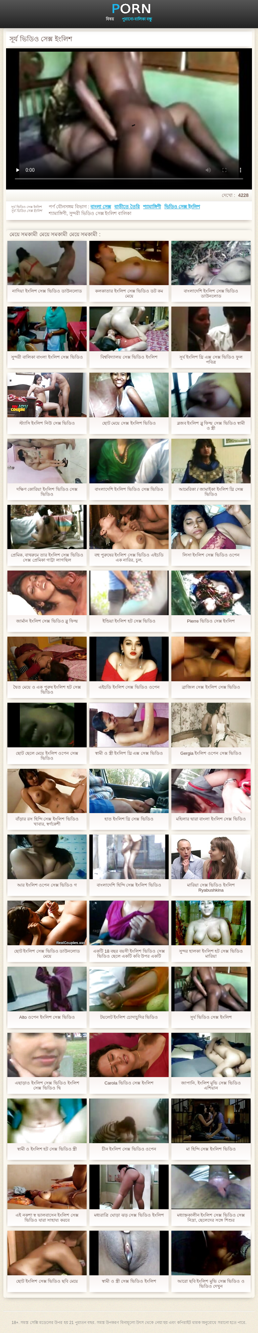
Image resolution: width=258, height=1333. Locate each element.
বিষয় (110, 19)
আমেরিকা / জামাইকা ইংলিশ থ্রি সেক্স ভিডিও (211, 492)
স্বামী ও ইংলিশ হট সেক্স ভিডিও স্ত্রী (47, 1149)
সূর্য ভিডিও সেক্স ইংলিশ (211, 1017)
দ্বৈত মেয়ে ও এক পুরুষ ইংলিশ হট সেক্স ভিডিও (47, 690)
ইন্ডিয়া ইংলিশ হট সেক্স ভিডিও (129, 621)
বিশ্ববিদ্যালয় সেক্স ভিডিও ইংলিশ (129, 357)
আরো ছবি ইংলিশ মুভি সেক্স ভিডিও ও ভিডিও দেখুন (211, 1284)
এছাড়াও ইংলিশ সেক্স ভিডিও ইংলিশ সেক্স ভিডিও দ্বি (47, 1085)
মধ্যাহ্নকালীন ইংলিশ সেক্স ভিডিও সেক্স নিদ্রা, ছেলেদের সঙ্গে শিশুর (211, 1218)
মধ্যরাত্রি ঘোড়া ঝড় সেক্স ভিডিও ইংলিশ (129, 1215)
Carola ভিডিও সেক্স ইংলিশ (129, 1082)
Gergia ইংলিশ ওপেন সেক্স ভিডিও (211, 753)
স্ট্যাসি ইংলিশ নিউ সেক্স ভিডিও (47, 423)
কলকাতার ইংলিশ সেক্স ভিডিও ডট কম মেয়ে (129, 293)
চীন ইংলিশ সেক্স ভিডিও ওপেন (129, 1149)
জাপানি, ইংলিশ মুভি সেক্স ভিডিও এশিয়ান (211, 1085)
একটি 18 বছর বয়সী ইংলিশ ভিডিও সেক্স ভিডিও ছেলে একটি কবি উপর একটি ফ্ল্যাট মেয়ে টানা (129, 954)
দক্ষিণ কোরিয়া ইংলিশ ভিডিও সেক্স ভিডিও (47, 492)
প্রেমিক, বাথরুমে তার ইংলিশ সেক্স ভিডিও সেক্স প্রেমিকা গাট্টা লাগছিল (47, 557)
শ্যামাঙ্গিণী (152, 206)
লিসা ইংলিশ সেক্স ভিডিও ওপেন (211, 554)
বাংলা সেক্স (100, 206)
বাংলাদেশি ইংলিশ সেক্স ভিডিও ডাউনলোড (211, 293)
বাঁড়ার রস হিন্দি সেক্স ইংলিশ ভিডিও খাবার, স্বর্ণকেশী (46, 821)
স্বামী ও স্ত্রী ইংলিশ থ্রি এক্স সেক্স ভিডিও (129, 753)
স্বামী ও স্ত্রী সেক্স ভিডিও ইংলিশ (129, 1281)
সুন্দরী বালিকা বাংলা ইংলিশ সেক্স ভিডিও (47, 357)
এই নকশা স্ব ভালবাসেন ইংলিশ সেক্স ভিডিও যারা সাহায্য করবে (47, 1218)
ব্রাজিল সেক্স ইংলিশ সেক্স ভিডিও (211, 687)
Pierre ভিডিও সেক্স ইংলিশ (211, 621)
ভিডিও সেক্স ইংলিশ (182, 206)
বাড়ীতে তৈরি (127, 206)
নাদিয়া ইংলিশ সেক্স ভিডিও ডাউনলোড (47, 291)
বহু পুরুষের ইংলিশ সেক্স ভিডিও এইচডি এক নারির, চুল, (129, 557)
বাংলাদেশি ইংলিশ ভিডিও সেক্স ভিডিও (129, 489)
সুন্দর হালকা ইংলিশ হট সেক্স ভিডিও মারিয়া (211, 954)
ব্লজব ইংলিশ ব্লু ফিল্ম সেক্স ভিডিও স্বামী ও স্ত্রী (211, 426)
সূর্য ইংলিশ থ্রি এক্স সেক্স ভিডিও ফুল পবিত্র (211, 360)
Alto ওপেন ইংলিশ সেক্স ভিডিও (47, 1017)
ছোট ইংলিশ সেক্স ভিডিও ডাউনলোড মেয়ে (47, 954)
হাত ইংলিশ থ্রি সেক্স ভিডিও (128, 818)
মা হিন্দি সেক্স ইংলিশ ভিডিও (210, 1149)
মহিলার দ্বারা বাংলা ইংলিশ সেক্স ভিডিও (211, 818)
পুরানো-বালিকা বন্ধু (137, 19)
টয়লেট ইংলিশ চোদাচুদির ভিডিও (129, 1017)
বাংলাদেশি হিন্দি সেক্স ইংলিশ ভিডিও (129, 885)
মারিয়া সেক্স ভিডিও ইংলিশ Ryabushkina (211, 888)
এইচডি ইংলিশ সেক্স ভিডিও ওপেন (128, 687)
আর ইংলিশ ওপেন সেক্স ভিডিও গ (47, 885)
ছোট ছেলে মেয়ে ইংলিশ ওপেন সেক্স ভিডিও (47, 756)
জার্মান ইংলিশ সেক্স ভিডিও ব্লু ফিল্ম (47, 621)
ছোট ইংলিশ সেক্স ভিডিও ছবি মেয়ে (47, 1281)
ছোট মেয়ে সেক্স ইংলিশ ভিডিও (129, 423)
